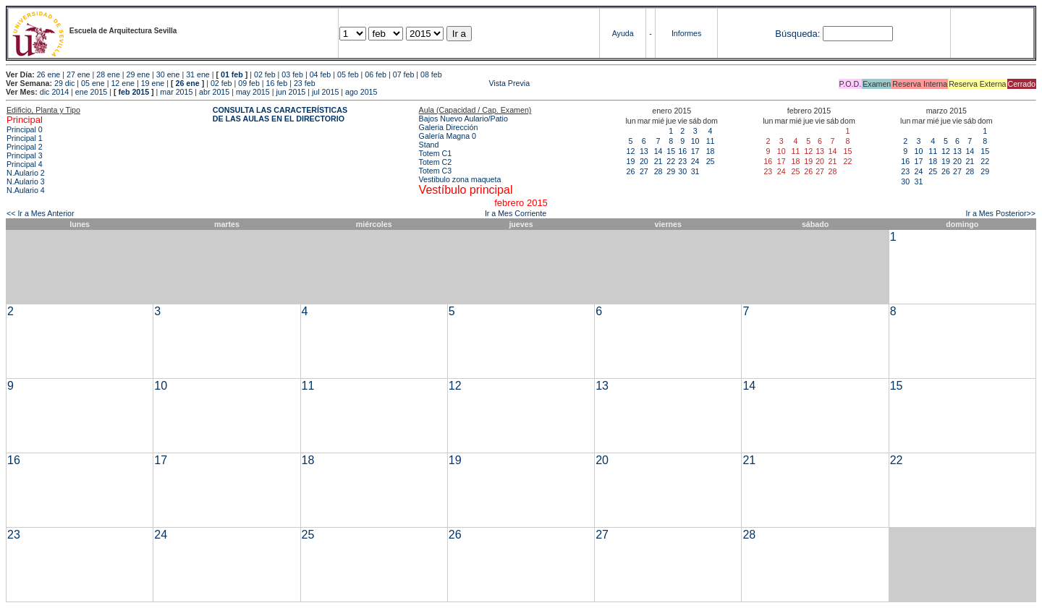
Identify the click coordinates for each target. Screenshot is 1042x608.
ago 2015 (361, 91)
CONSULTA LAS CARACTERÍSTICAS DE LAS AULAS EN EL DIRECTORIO (280, 114)
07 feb (404, 74)
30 (682, 171)
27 (644, 171)
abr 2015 (214, 91)
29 (670, 171)
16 (682, 151)
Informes (686, 33)
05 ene (93, 83)
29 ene (139, 74)
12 (631, 151)
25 (710, 161)
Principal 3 (25, 155)
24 (695, 161)
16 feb (277, 83)
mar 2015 (176, 91)
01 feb (232, 74)
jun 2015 (290, 91)
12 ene (123, 83)
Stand (429, 144)
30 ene (168, 74)
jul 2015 (325, 91)
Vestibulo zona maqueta (460, 179)
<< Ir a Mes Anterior (41, 213)
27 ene (78, 74)
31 (695, 171)
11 (710, 141)
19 (631, 161)
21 (658, 161)
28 (658, 171)
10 (695, 141)
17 (695, 151)
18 (710, 151)
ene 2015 (91, 91)
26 (631, 171)
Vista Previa (424, 83)
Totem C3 (435, 170)
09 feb (249, 83)
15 (670, 151)
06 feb (375, 74)
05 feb (348, 74)
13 (644, 151)
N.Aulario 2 (26, 172)
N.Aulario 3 (26, 181)
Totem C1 (435, 153)
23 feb (304, 83)
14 (658, 151)
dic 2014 (54, 91)
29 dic (64, 83)
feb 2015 (133, 91)
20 (644, 161)
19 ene (153, 83)
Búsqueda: (797, 33)
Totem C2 (435, 162)
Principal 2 (25, 146)
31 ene (198, 74)
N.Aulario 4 (26, 190)
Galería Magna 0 (447, 136)
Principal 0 (25, 129)
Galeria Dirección (448, 127)
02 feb (265, 74)
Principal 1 (25, 138)
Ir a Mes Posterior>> (1000, 213)
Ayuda (623, 33)
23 (682, 161)
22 (670, 161)
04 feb (320, 74)
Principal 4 (25, 164)
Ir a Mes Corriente (515, 213)
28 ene (108, 74)
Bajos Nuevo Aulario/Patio (463, 118)
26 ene (49, 74)
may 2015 (253, 91)
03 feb (292, 74)
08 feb (431, 74)
